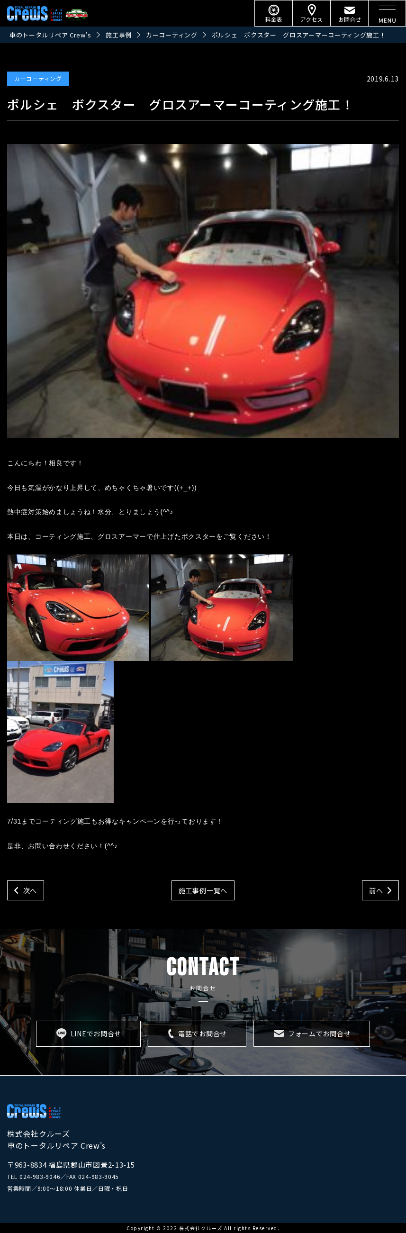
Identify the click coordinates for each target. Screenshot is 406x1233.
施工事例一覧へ (203, 890)
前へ (376, 890)
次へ (30, 890)
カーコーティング (38, 78)
